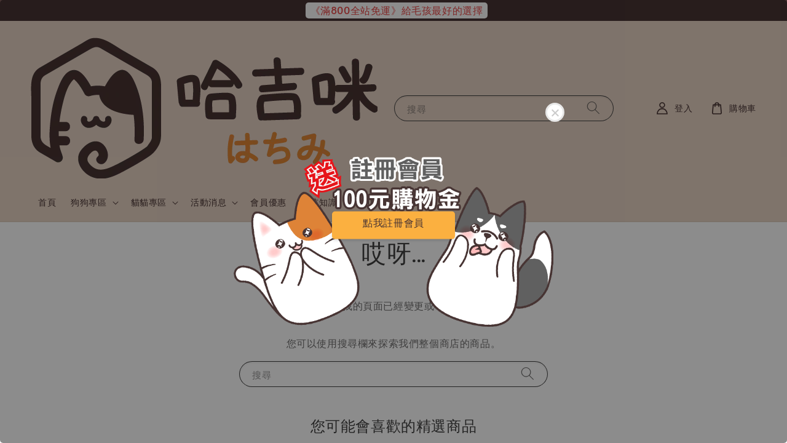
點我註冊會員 (393, 222)
